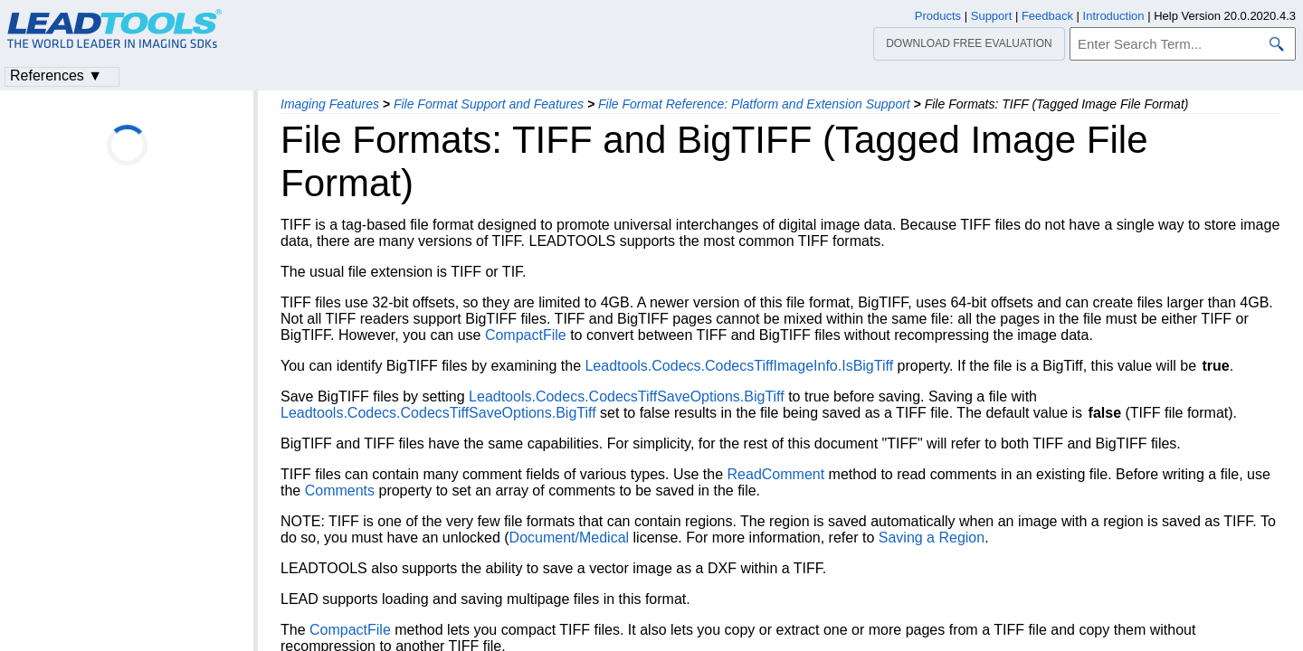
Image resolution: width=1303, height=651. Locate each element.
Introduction (1114, 16)
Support (992, 16)
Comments (340, 490)
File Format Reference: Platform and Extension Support (754, 104)
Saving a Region (931, 537)
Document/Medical (569, 537)
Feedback (1047, 16)
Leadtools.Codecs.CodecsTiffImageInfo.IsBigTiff (739, 365)
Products (938, 16)
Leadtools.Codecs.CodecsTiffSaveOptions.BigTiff (627, 396)
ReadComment (776, 474)
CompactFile (525, 335)
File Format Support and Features (489, 104)
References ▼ (56, 75)
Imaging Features (330, 104)
